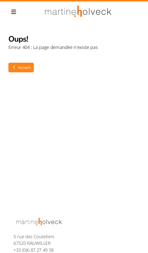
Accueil (21, 67)
